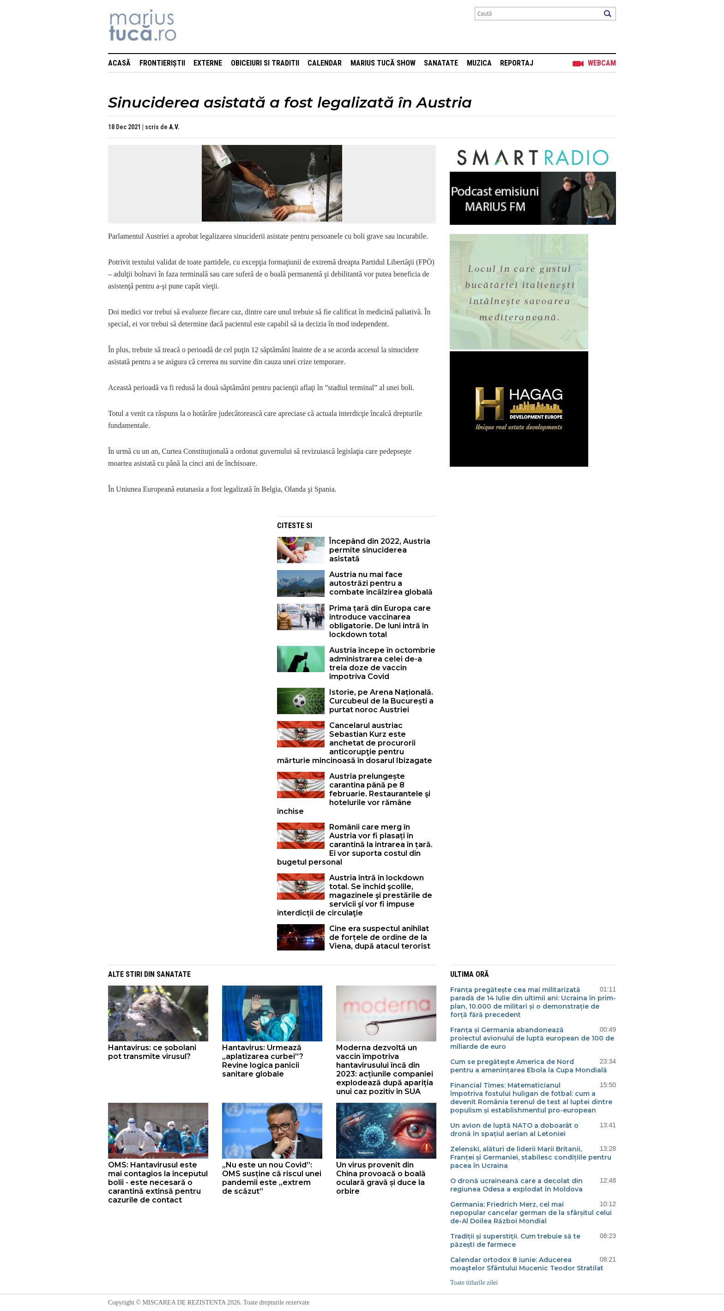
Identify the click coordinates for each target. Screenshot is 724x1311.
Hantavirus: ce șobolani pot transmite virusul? (152, 1052)
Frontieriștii (162, 63)
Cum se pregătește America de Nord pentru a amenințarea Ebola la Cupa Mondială (528, 1066)
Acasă (119, 63)
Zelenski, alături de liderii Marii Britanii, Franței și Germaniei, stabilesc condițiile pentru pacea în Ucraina (530, 1157)
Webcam (602, 63)
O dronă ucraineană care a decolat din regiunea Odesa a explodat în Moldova (516, 1185)
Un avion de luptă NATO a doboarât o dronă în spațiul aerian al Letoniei (514, 1129)
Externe (207, 63)
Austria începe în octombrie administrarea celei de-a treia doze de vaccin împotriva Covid (382, 663)
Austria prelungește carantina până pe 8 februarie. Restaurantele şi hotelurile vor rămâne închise (353, 794)
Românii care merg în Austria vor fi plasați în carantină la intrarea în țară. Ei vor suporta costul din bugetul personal (355, 844)
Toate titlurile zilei (474, 1282)
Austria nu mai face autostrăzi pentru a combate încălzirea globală (381, 583)
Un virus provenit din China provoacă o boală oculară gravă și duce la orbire (381, 1178)
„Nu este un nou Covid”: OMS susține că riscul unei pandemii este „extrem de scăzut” (271, 1178)
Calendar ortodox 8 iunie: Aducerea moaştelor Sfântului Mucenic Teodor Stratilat (526, 1264)
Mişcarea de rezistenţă (192, 26)
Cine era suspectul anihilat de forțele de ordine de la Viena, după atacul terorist (379, 937)
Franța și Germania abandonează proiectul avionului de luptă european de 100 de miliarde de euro (532, 1038)
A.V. (174, 127)
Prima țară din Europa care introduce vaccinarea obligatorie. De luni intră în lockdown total (380, 621)
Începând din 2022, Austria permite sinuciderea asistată (379, 550)
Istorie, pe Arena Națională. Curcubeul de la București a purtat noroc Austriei (381, 701)
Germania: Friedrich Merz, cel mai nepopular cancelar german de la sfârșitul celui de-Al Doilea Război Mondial (531, 1212)
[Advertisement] (185, 580)
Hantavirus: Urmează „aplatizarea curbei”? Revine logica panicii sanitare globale (262, 1060)
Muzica (479, 63)
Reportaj (516, 63)
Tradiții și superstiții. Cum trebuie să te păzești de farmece (515, 1240)
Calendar (325, 63)
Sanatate (441, 63)
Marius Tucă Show (383, 63)
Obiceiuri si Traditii (265, 63)
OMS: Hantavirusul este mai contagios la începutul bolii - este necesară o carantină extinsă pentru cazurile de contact (158, 1182)
